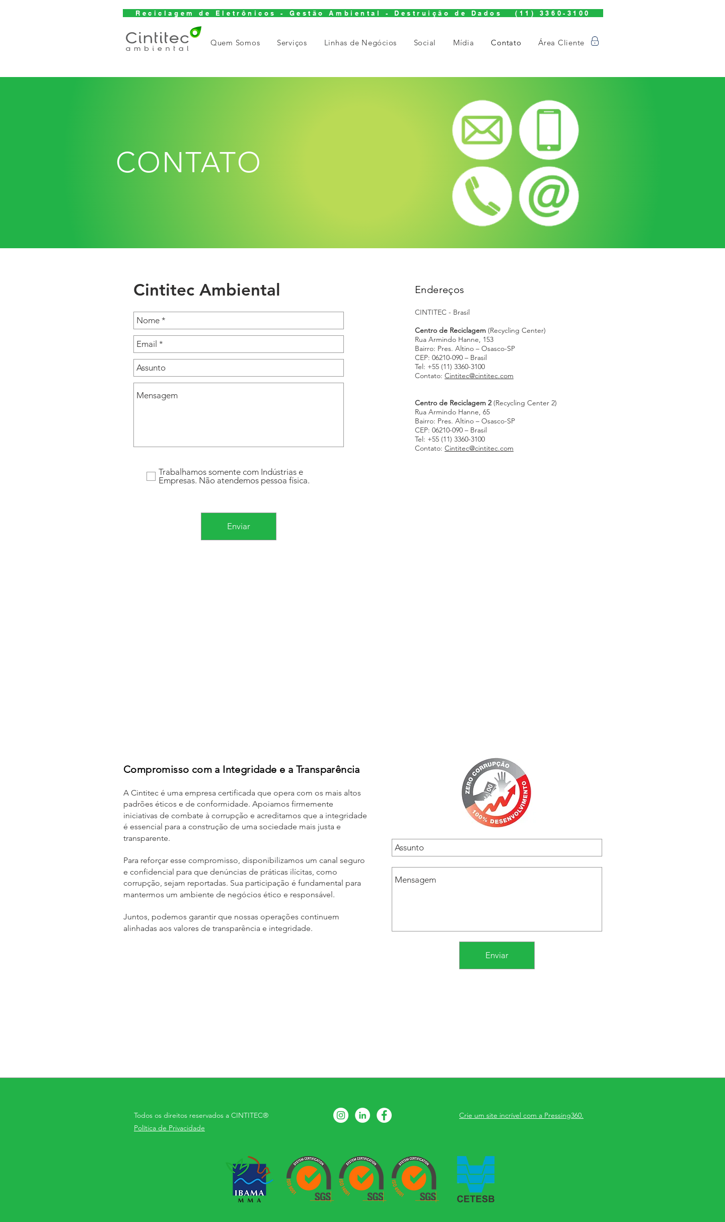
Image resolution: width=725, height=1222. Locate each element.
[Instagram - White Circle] (340, 1115)
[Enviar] (238, 526)
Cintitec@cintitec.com (479, 375)
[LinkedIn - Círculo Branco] (362, 1115)
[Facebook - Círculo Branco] (384, 1115)
